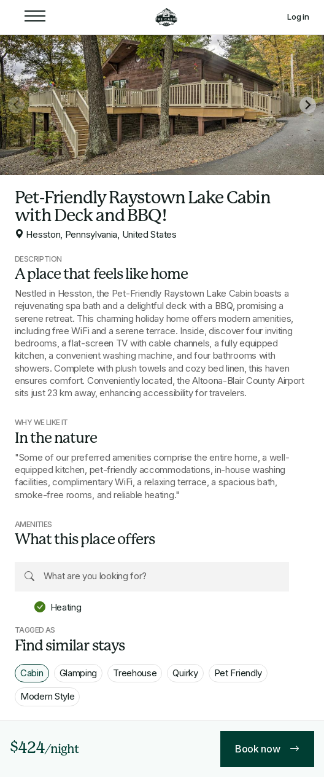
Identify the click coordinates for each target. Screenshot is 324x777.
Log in (298, 16)
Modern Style (47, 696)
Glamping (79, 673)
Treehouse (134, 673)
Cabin (32, 673)
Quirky (185, 673)
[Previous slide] (16, 105)
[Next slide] (307, 105)
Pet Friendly (238, 673)
